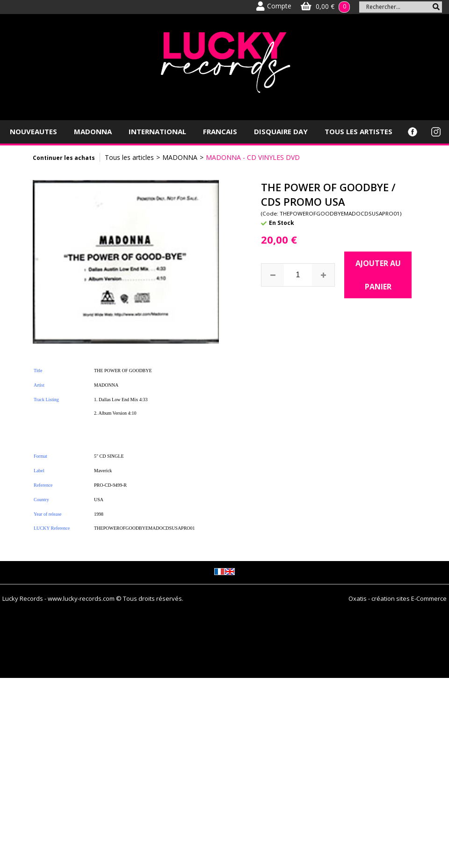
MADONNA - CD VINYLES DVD (253, 157)
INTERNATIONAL (157, 131)
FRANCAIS (220, 131)
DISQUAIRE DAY (281, 131)
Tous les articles (129, 157)
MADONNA (93, 131)
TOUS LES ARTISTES (358, 131)
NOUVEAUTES (33, 131)
